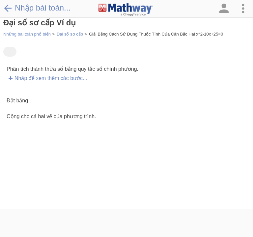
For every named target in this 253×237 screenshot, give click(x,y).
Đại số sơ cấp (70, 34)
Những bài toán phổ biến (27, 34)
